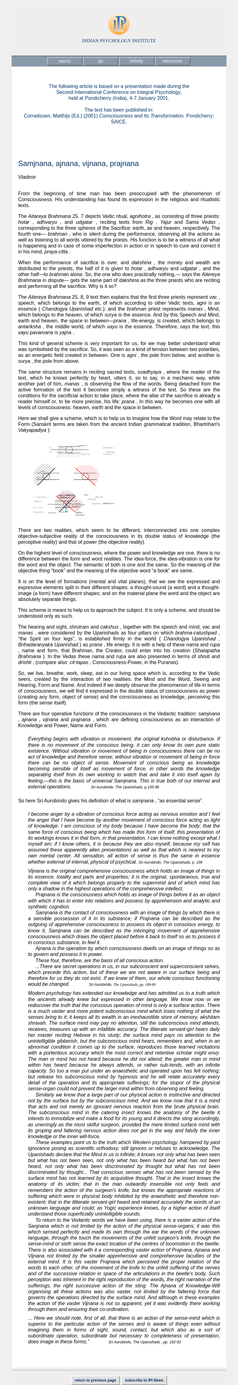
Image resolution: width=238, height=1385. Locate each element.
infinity (136, 60)
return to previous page (95, 1380)
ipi (100, 60)
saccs (65, 60)
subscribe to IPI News (144, 1380)
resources (172, 60)
